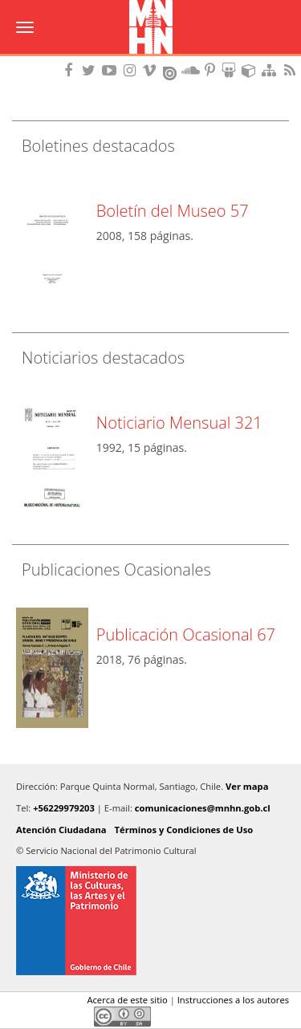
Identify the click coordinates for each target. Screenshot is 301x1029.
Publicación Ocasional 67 (185, 634)
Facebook (21, 1016)
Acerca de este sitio (127, 1000)
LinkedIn (76, 1016)
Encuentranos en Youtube (111, 70)
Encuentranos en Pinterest (211, 70)
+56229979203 (64, 808)
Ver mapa (247, 786)
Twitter (49, 1016)
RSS (291, 70)
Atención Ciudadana (61, 830)
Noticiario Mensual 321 (179, 422)
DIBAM (150, 60)
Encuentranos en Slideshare (231, 70)
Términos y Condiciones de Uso (184, 830)
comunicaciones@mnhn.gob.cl (202, 808)
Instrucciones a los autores (233, 1000)
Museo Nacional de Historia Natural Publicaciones (150, 28)
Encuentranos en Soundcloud (191, 70)
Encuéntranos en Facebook (71, 70)
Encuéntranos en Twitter (91, 70)
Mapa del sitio (271, 70)
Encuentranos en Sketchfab (251, 70)
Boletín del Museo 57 (172, 211)
